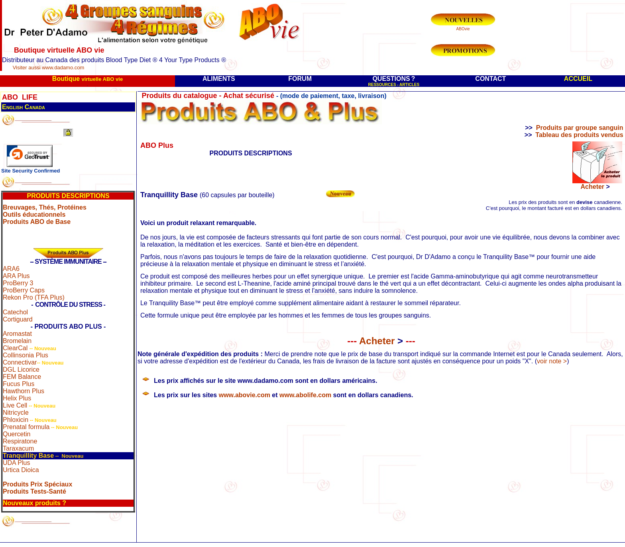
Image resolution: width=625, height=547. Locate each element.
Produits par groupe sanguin (579, 127)
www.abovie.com (244, 395)
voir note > (552, 361)
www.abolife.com (305, 395)
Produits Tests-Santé (34, 491)
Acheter (595, 186)
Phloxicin (15, 419)
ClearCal (15, 348)
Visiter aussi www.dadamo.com (49, 68)
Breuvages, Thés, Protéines (44, 207)
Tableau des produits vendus (579, 134)
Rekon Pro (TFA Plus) (34, 297)
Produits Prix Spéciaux (37, 484)
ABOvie (463, 29)
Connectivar (20, 362)
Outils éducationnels (34, 214)
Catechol (15, 312)
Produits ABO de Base (37, 221)
